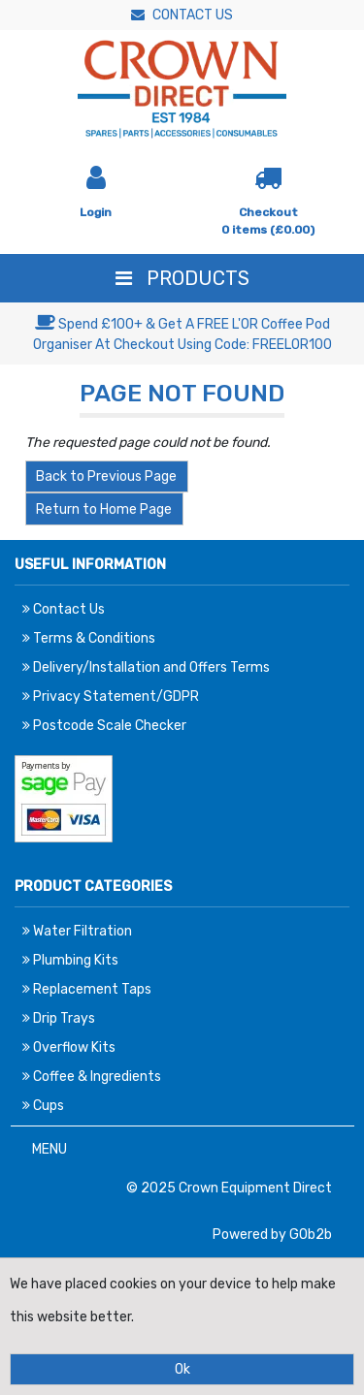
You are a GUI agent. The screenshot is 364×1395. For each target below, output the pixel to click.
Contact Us (182, 15)
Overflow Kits (69, 1047)
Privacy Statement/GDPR (110, 696)
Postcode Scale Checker (104, 725)
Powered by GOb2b (272, 1234)
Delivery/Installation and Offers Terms (146, 667)
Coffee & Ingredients (91, 1076)
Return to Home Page (104, 509)
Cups (43, 1105)
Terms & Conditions (88, 638)
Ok (182, 1369)
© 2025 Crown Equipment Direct (229, 1188)
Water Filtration (77, 931)
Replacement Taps (86, 989)
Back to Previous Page (106, 476)
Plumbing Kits (70, 960)
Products (182, 278)
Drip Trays (58, 1018)
